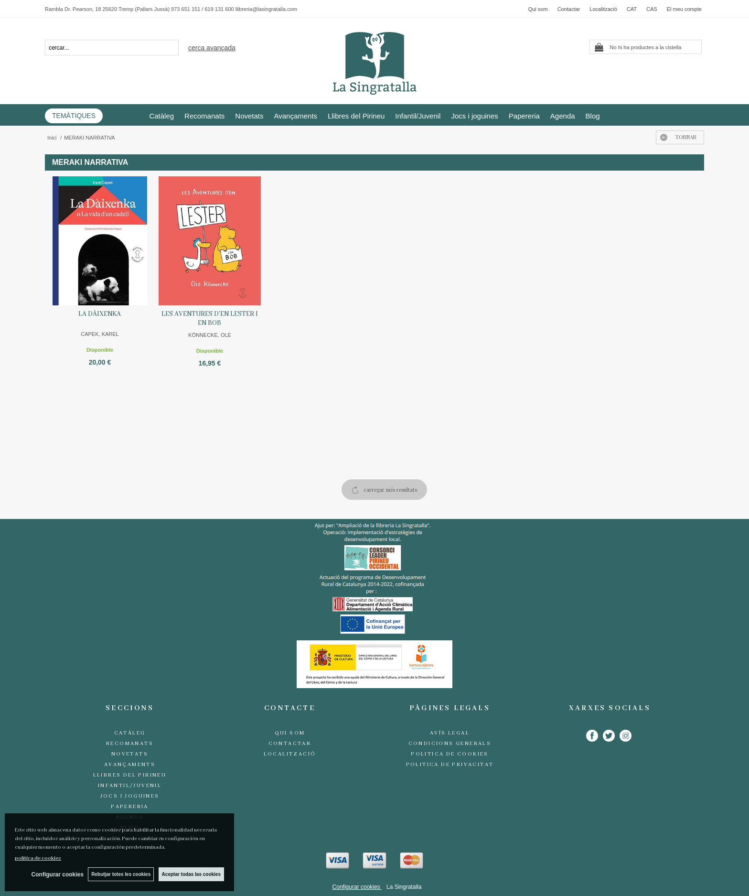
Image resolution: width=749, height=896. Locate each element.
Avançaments (296, 116)
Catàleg (161, 116)
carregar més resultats (390, 489)
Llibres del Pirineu (356, 116)
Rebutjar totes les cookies (120, 874)
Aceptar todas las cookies (191, 874)
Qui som (538, 9)
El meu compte (684, 9)
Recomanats (204, 116)
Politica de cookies (450, 754)
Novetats (249, 116)
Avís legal (450, 733)
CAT (632, 9)
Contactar (568, 9)
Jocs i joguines (474, 116)
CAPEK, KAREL (99, 334)
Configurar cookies (357, 887)
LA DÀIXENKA (99, 314)
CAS (651, 9)
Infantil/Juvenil (417, 116)
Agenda (562, 116)
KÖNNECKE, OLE (209, 335)
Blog (593, 116)
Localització (603, 9)
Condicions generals (450, 743)
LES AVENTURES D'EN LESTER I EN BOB (209, 318)
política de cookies (38, 858)
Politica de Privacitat (450, 764)
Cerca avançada (211, 48)
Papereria (524, 116)
